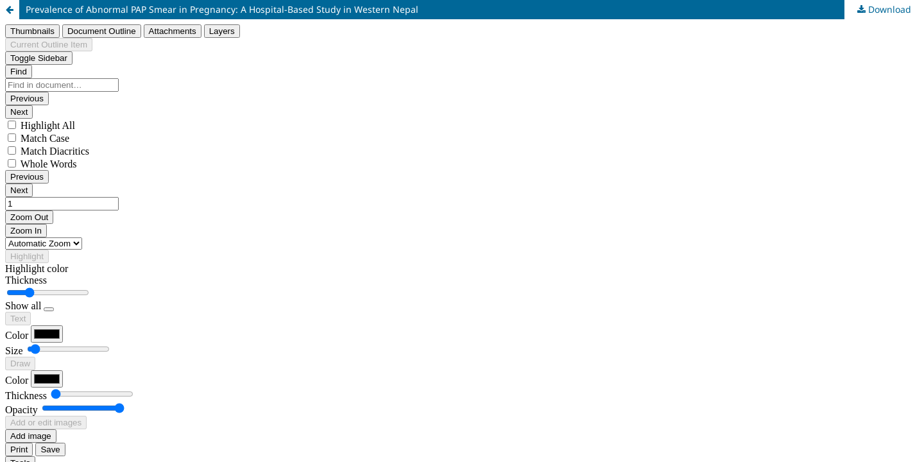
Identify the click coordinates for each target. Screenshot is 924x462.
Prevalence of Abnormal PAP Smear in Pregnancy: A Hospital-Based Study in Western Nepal (222, 9)
